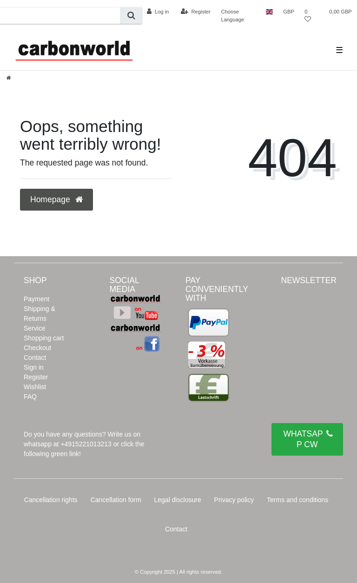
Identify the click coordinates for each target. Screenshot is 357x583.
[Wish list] (310, 15)
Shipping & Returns (39, 313)
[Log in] (158, 11)
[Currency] (288, 11)
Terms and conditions (297, 500)
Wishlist (35, 387)
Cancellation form (116, 500)
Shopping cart (44, 338)
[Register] (196, 11)
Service (35, 328)
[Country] (269, 11)
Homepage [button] (56, 199)
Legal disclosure (177, 500)
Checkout (37, 347)
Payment (36, 299)
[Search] (131, 15)
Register (36, 377)
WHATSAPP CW (308, 439)
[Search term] (60, 15)
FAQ (30, 396)
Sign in (34, 367)
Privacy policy (234, 500)
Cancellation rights (51, 500)
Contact (35, 357)
